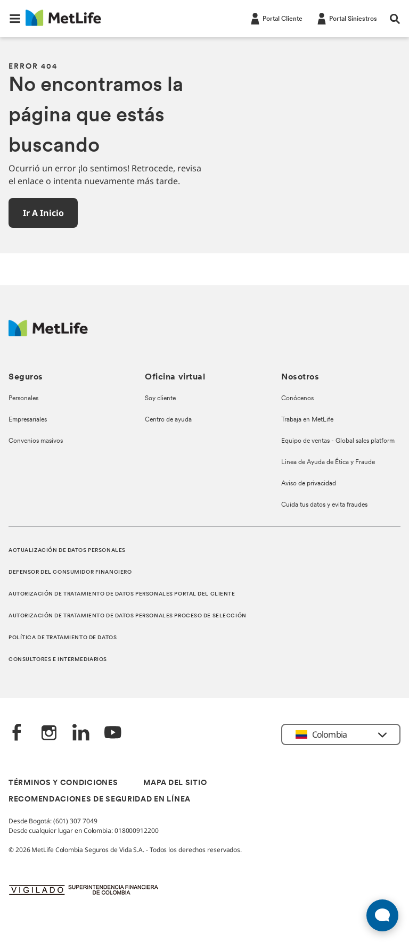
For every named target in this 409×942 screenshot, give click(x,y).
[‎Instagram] (49, 733)
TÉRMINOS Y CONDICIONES (63, 783)
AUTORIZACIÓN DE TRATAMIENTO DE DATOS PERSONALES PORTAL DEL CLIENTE (122, 594)
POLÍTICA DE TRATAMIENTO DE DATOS (63, 638)
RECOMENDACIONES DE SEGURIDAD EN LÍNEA (100, 800)
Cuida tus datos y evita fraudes (324, 505)
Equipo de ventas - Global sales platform (338, 441)
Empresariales (28, 420)
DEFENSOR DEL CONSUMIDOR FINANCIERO (70, 572)
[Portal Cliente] (275, 18)
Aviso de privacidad (308, 484)
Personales (23, 398)
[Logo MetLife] (48, 333)
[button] (15, 18)
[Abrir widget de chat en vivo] (382, 915)
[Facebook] (17, 733)
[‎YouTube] (112, 733)
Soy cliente (160, 398)
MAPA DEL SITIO (175, 783)
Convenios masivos (36, 441)
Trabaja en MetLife (307, 420)
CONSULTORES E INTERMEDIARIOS (58, 660)
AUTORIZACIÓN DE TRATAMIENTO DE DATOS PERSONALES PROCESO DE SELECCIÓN (128, 616)
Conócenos (297, 398)
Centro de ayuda (168, 420)
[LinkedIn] (80, 733)
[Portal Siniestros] (346, 18)
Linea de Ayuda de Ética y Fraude (328, 462)
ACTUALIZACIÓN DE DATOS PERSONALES (67, 550)
